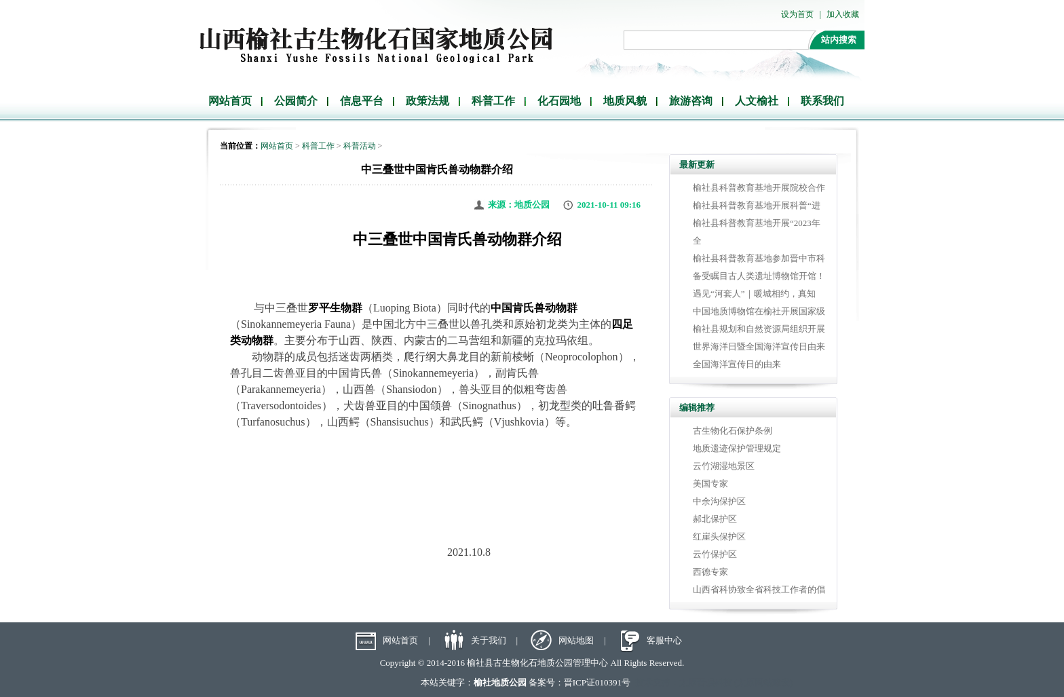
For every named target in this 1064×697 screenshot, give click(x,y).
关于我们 (488, 640)
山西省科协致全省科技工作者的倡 (759, 589)
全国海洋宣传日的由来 (737, 364)
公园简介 (296, 101)
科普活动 (359, 146)
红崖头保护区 (719, 536)
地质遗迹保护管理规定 (737, 448)
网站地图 (576, 640)
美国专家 (710, 483)
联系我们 (822, 101)
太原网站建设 (763, 682)
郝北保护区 (715, 519)
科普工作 (493, 101)
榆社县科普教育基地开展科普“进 (756, 205)
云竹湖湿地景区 (724, 466)
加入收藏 (842, 14)
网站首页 (230, 101)
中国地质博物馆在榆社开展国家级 (759, 311)
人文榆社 (756, 101)
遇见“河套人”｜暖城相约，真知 (754, 293)
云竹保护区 (715, 554)
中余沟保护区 (719, 501)
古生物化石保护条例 (732, 431)
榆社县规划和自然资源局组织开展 (759, 329)
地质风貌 (625, 101)
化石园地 (559, 101)
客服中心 (664, 640)
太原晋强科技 (705, 682)
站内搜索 (838, 40)
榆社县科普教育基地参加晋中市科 (759, 258)
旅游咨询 (690, 101)
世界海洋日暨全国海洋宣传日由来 (759, 346)
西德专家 (710, 572)
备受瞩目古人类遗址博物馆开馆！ (759, 276)
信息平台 (361, 101)
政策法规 (427, 101)
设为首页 (797, 14)
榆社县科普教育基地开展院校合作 (759, 188)
